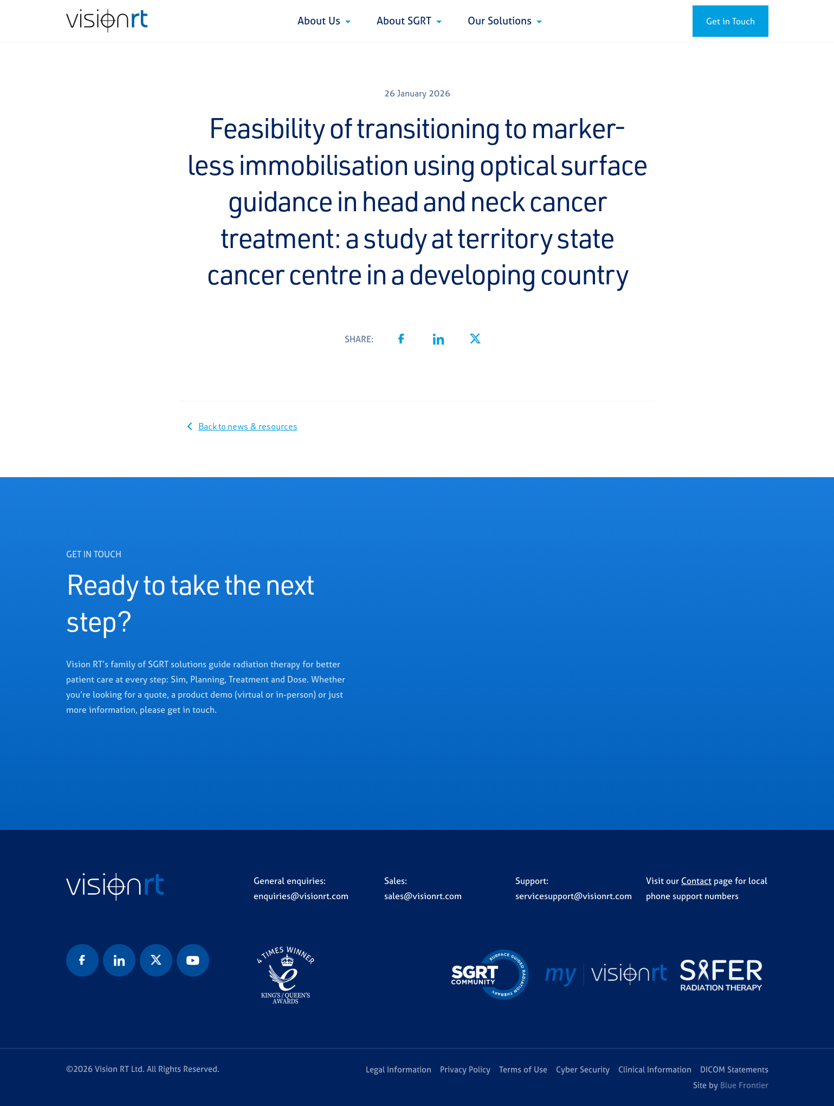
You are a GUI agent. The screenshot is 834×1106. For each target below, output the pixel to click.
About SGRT (405, 20)
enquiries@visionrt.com (301, 895)
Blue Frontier (744, 1085)
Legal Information (398, 1069)
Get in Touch (730, 21)
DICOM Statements (734, 1069)
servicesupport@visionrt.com (573, 895)
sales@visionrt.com (423, 895)
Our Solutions (501, 20)
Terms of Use (523, 1069)
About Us (320, 20)
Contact (696, 880)
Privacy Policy (465, 1069)
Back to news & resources (248, 426)
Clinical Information (654, 1069)
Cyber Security (583, 1069)
